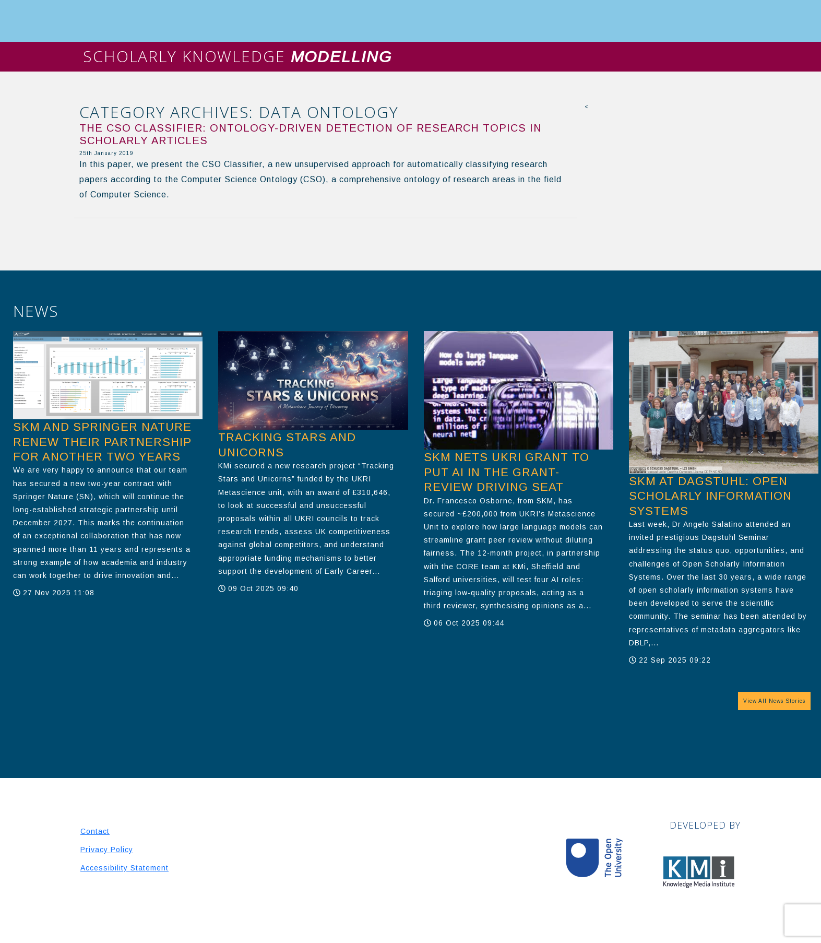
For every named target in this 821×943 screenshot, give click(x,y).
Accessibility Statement (124, 868)
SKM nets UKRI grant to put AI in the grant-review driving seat (506, 472)
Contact (95, 831)
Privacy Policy (106, 849)
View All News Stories (774, 701)
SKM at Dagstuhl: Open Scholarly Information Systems (710, 496)
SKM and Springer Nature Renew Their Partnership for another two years (102, 441)
